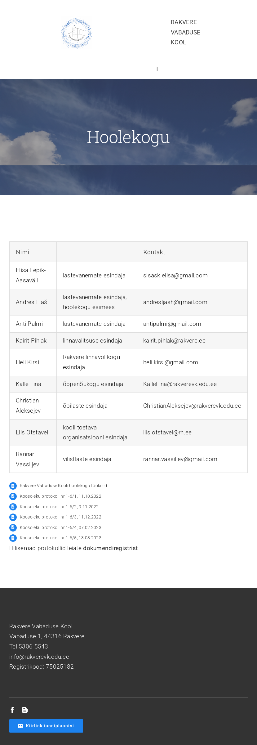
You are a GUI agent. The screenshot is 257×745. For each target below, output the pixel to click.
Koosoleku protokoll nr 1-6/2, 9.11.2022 (59, 506)
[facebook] (12, 710)
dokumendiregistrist (110, 548)
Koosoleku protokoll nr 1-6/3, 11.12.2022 (60, 516)
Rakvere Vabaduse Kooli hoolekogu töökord (63, 485)
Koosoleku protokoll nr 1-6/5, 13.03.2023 (60, 537)
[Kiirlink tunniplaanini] (46, 726)
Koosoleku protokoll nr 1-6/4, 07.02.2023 (60, 527)
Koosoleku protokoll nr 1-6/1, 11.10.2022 (60, 496)
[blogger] (25, 710)
